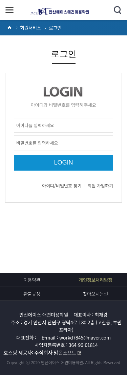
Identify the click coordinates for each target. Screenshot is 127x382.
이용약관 (31, 279)
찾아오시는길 (95, 293)
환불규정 (31, 293)
